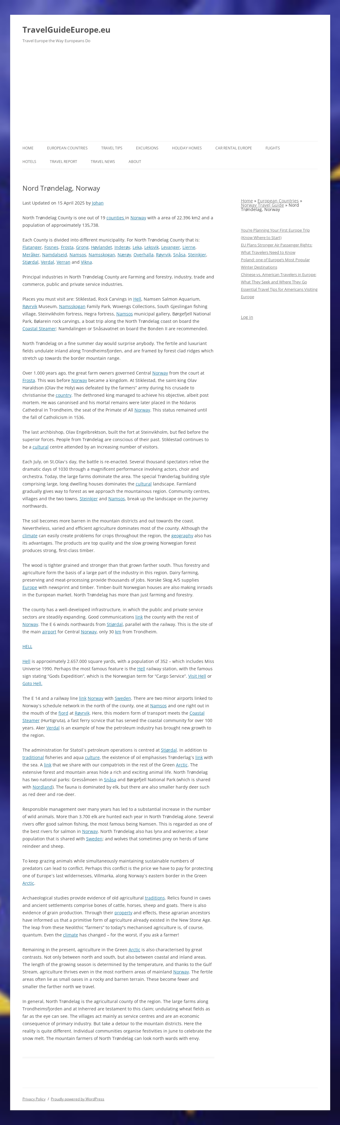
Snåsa (179, 255)
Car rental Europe (233, 148)
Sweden (123, 698)
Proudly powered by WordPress (77, 1099)
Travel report (63, 161)
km (118, 632)
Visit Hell (197, 676)
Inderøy (122, 247)
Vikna (86, 262)
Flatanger (32, 247)
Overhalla (144, 255)
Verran (63, 262)
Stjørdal (30, 262)
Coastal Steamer (39, 328)
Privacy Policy (34, 1099)
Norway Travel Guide (262, 205)
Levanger (170, 247)
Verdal (47, 262)
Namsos (78, 255)
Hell (137, 299)
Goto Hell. (32, 683)
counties (115, 218)
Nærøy (124, 255)
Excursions (147, 148)
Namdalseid (54, 255)
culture (92, 757)
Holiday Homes (187, 148)
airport (49, 632)
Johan (98, 203)
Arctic (182, 765)
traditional (33, 757)
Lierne (188, 247)
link (139, 617)
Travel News (103, 161)
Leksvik (151, 247)
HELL (27, 646)
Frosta (67, 247)
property (123, 913)
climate (30, 535)
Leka (137, 247)
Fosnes (51, 247)
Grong (82, 247)
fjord (63, 713)
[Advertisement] (170, 95)
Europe (29, 587)
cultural (41, 447)
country (63, 395)
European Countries (67, 148)
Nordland (42, 787)
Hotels (29, 161)
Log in (247, 317)
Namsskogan (102, 255)
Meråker (31, 255)
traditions (155, 898)
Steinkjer (197, 255)
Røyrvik (163, 255)
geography (182, 535)
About (135, 161)
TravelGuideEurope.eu (66, 29)
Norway (138, 218)
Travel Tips (111, 148)
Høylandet (101, 247)
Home (28, 148)
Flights (273, 148)
